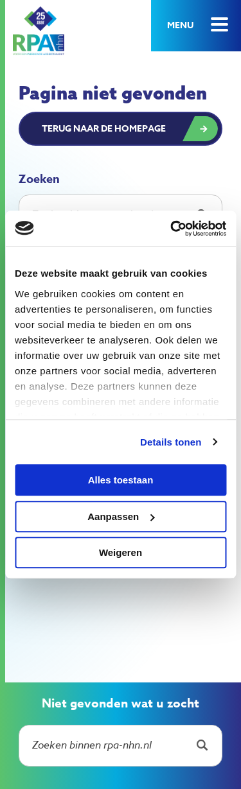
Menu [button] (180, 25)
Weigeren (120, 552)
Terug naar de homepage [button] (104, 128)
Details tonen (170, 442)
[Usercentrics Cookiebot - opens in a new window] (171, 228)
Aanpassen (120, 516)
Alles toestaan (121, 479)
